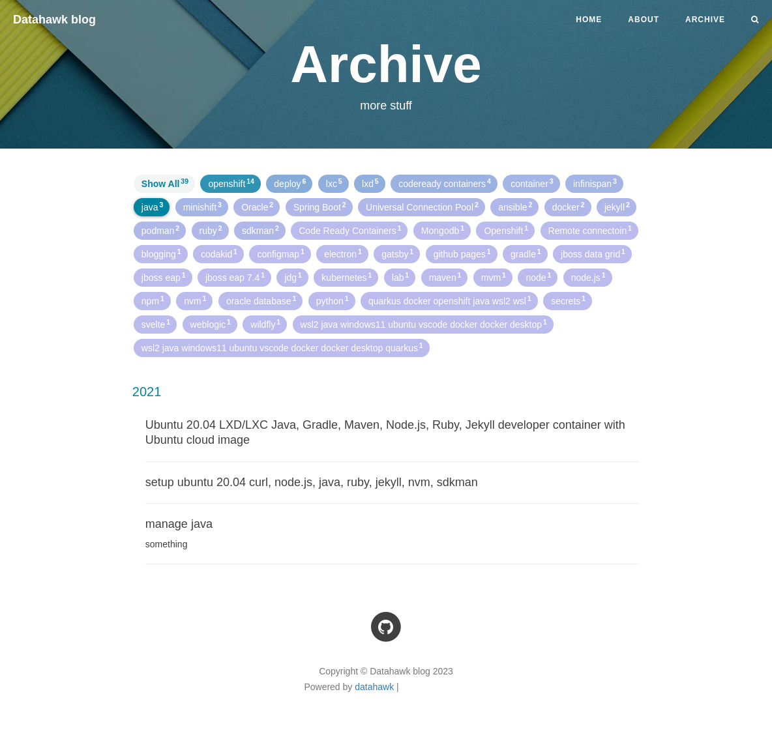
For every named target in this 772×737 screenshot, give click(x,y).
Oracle (257, 206)
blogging (161, 253)
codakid (219, 253)
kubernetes (346, 277)
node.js (588, 277)
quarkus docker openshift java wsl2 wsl (449, 300)
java (152, 206)
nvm (195, 300)
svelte (155, 324)
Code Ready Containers (350, 230)
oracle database (261, 300)
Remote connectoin (590, 230)
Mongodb (442, 230)
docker (568, 206)
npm (152, 300)
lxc (334, 183)
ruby (211, 230)
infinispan (595, 183)
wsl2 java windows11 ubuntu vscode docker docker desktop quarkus (282, 347)
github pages (462, 253)
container (532, 183)
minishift (202, 206)
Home (589, 19)
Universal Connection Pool (422, 206)
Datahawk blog (54, 19)
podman (160, 230)
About (643, 19)
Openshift (506, 230)
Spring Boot (319, 206)
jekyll (617, 206)
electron (343, 253)
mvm (493, 277)
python (332, 300)
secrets (568, 300)
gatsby (397, 253)
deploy (290, 183)
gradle (526, 253)
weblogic (210, 324)
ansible (515, 206)
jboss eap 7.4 (235, 277)
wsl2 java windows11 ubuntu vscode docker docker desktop (424, 324)
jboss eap (163, 277)
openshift (231, 183)
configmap (280, 253)
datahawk (374, 687)
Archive (705, 19)
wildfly (265, 324)
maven (445, 277)
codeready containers (444, 183)
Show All (164, 183)
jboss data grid (593, 253)
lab (400, 277)
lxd (370, 183)
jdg (292, 277)
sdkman (260, 230)
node (538, 277)
